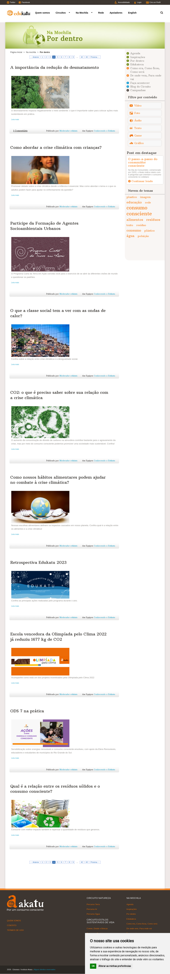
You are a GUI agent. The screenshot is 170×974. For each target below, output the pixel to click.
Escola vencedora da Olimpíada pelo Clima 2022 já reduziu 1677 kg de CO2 (58, 636)
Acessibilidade (124, 2)
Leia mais (15, 119)
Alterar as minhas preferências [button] (114, 966)
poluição (143, 236)
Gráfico (139, 143)
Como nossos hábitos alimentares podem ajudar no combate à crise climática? (58, 480)
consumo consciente (139, 211)
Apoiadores (116, 12)
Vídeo (137, 105)
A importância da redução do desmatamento (54, 67)
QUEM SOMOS (14, 921)
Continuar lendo (142, 181)
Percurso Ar (92, 909)
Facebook (26, 2)
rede (148, 202)
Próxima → (95, 57)
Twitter (12, 2)
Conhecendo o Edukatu (104, 131)
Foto (137, 113)
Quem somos (42, 12)
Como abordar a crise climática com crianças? (56, 147)
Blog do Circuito (140, 86)
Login (139, 2)
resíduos (153, 219)
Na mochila (31, 52)
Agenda (135, 53)
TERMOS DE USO (15, 930)
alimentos (135, 219)
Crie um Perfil (155, 2)
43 (87, 57)
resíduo (141, 225)
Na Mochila (82, 12)
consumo (134, 230)
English (132, 12)
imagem (145, 197)
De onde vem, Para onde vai (139, 929)
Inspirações (137, 57)
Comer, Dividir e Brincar (97, 929)
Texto (137, 128)
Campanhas (138, 90)
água (130, 236)
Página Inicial (16, 52)
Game (138, 135)
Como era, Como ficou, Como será (142, 924)
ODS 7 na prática (27, 710)
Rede (101, 12)
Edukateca (137, 64)
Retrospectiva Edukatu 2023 (38, 562)
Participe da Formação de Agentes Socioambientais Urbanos (44, 226)
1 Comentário (20, 130)
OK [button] (93, 966)
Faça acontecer (140, 83)
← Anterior (34, 57)
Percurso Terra (93, 904)
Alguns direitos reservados (44, 970)
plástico (149, 230)
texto (130, 225)
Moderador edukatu (68, 131)
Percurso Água (93, 914)
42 (82, 57)
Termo (159, 12)
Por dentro (137, 60)
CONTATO (11, 925)
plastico (132, 197)
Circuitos (61, 12)
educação (134, 202)
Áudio (137, 120)
